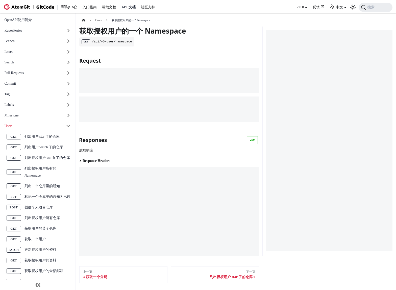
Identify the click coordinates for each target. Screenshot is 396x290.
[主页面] (83, 20)
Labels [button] (9, 105)
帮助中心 (69, 7)
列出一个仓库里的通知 (42, 186)
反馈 (318, 7)
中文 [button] (336, 7)
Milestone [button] (12, 115)
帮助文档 (109, 7)
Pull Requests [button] (14, 73)
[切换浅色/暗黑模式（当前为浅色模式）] (352, 7)
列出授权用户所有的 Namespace (40, 171)
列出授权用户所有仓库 (42, 218)
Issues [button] (9, 52)
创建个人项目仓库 (38, 207)
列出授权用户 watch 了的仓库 (47, 158)
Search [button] (9, 62)
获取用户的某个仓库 (40, 228)
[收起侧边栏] (38, 285)
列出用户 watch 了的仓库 (43, 147)
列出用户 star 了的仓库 (42, 136)
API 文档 (128, 7)
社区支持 (148, 7)
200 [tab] (252, 139)
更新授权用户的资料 (40, 250)
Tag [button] (7, 94)
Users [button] (9, 126)
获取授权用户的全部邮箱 (43, 271)
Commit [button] (10, 83)
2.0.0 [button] (300, 7)
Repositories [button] (13, 30)
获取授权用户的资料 (40, 260)
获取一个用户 (35, 239)
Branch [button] (10, 41)
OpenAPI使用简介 (18, 20)
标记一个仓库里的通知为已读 (47, 197)
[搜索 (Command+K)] (375, 7)
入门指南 (90, 7)
